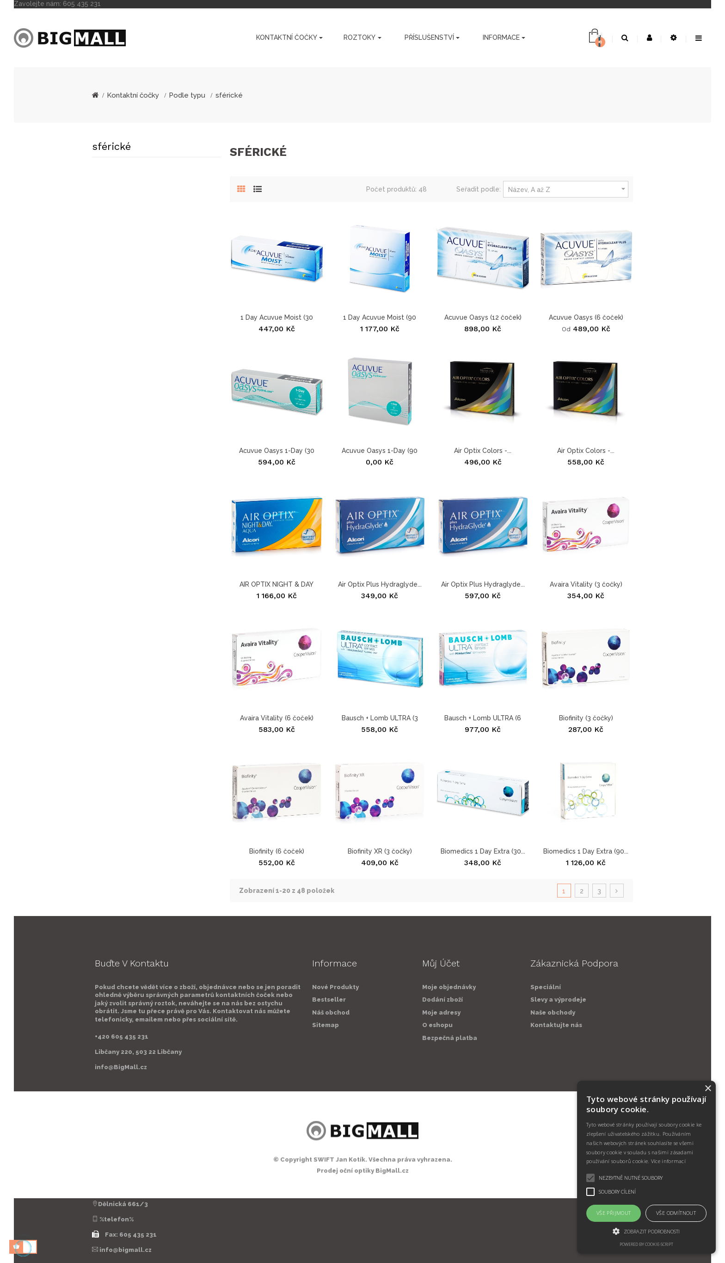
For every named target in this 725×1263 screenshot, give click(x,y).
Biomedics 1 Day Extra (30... (483, 851)
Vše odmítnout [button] (676, 1212)
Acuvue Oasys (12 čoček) (483, 317)
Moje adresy (536, 1012)
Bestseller (234, 999)
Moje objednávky (544, 987)
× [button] (707, 1088)
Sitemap (230, 1025)
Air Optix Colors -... (482, 450)
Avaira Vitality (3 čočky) (586, 584)
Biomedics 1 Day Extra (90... (585, 851)
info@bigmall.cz (125, 1249)
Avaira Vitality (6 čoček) (276, 718)
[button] (646, 1231)
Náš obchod (236, 1012)
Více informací (668, 1161)
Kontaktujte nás (651, 1025)
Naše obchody (647, 1012)
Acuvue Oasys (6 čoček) (586, 317)
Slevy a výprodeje (653, 999)
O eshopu (532, 1025)
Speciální (640, 987)
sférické (111, 146)
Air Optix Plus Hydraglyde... (380, 584)
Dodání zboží (537, 999)
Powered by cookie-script (646, 1244)
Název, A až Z (568, 189)
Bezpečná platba (544, 1037)
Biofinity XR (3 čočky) (380, 851)
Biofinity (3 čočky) (586, 718)
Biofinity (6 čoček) (276, 851)
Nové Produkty (240, 987)
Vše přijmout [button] (613, 1212)
